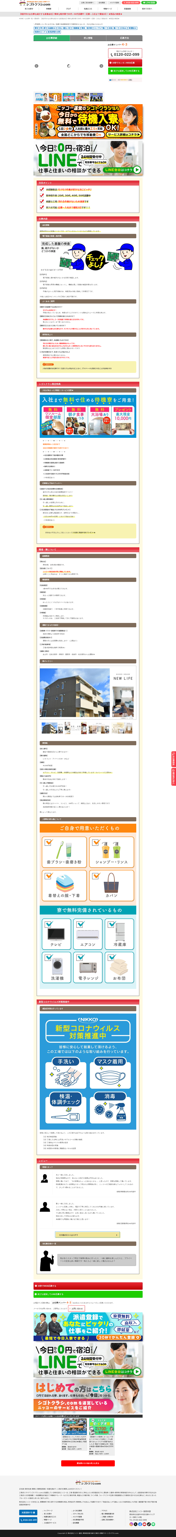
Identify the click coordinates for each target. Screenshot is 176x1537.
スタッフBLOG (78, 1513)
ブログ (68, 9)
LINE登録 (149, 2)
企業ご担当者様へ (87, 2)
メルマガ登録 (114, 2)
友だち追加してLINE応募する (126, 71)
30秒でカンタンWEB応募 (123, 63)
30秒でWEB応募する (47, 1286)
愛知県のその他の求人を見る (88, 1463)
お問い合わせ (77, 1309)
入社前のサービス (50, 1523)
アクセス (104, 1510)
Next (101, 66)
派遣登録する (28, 1512)
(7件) (130, 80)
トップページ (48, 1510)
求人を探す (29, 9)
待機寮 (48, 9)
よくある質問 (77, 1510)
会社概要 (102, 2)
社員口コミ (88, 9)
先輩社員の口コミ (50, 1517)
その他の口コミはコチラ (68, 1235)
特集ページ (108, 9)
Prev (36, 66)
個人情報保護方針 (107, 1513)
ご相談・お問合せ (107, 1517)
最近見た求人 (173, 776)
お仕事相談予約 (78, 1520)
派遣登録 (127, 9)
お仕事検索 (173, 758)
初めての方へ (147, 9)
